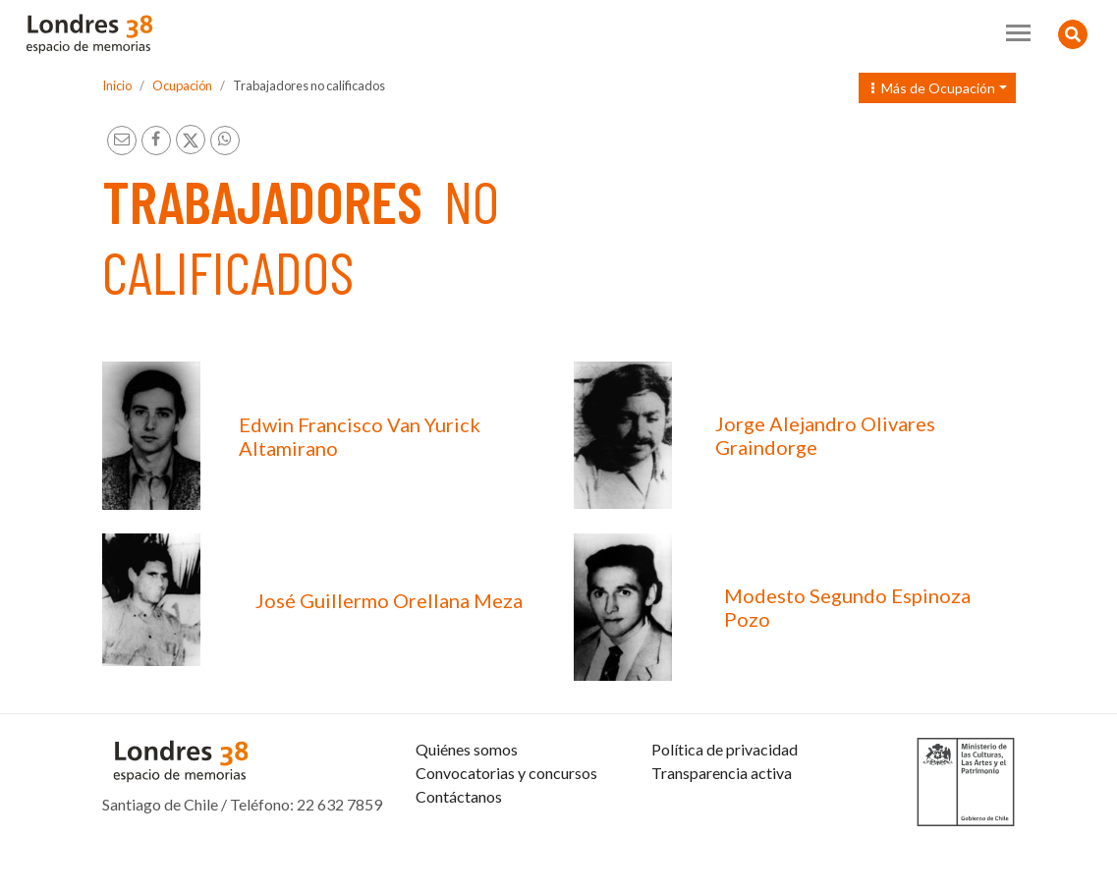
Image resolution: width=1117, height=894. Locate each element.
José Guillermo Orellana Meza (389, 600)
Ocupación (182, 85)
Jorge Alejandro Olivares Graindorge (825, 435)
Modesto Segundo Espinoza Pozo (847, 607)
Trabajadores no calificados (309, 85)
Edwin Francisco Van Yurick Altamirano (359, 436)
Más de (933, 88)
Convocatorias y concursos (506, 819)
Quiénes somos (467, 796)
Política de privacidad (724, 796)
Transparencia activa (721, 819)
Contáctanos (459, 843)
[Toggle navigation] (1018, 33)
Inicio (117, 85)
